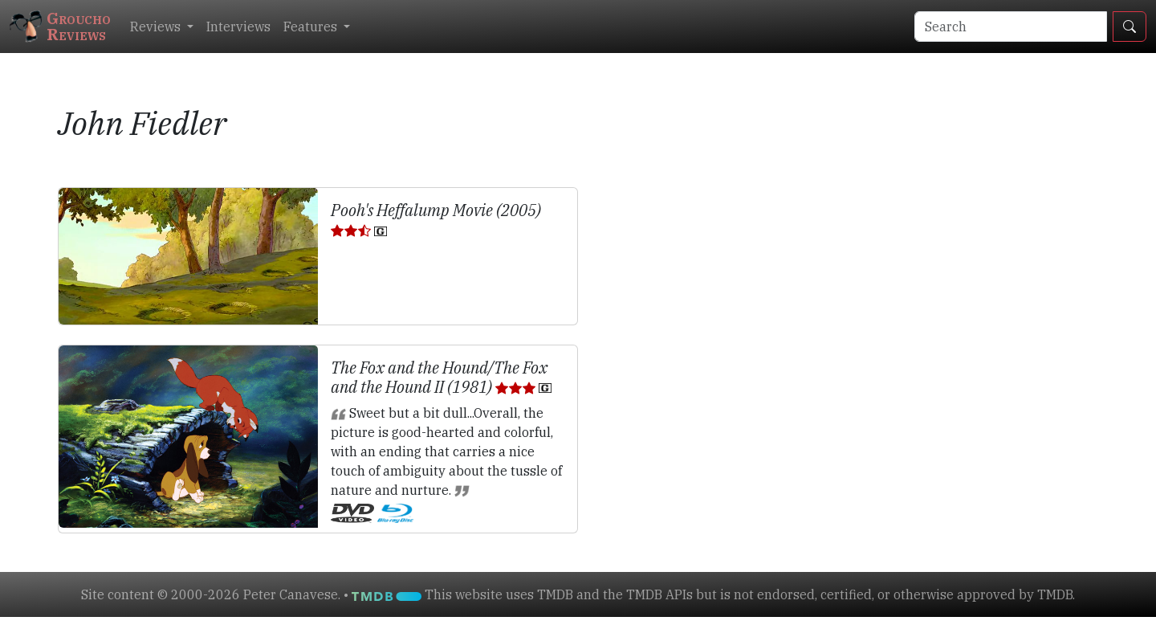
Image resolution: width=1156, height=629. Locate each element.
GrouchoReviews (60, 26)
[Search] (1010, 26)
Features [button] (311, 26)
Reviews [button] (157, 26)
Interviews (238, 26)
